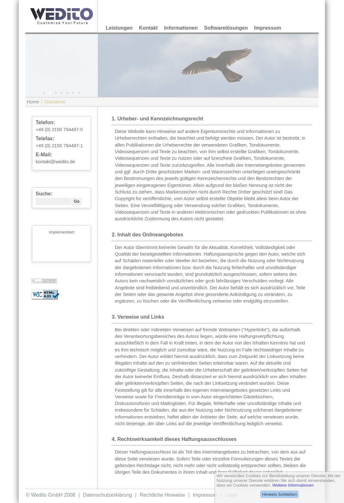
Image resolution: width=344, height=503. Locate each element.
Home (33, 101)
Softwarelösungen (226, 28)
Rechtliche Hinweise (162, 495)
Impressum (267, 28)
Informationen (181, 28)
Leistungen (119, 28)
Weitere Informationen (293, 485)
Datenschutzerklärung (107, 495)
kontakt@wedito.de (55, 161)
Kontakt (148, 28)
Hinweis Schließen (279, 494)
